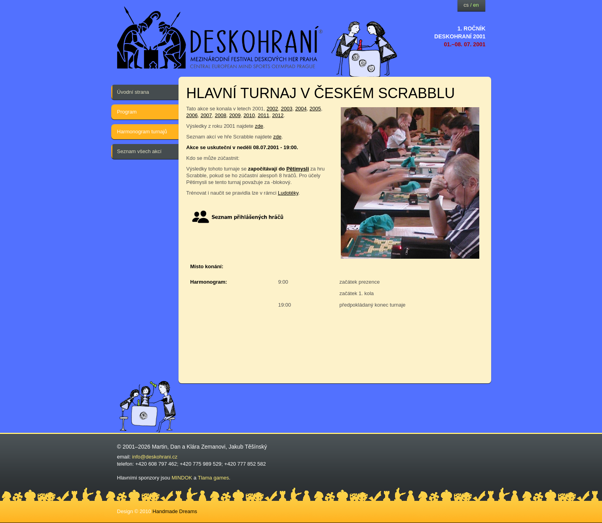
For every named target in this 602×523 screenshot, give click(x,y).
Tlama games (213, 478)
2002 (272, 109)
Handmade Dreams (174, 511)
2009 (235, 115)
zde (259, 126)
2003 (286, 109)
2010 (249, 115)
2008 (220, 115)
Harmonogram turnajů (142, 132)
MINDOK (182, 478)
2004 (301, 109)
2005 (315, 109)
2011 (263, 115)
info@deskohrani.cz (154, 457)
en (476, 5)
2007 (206, 115)
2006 (192, 115)
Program (127, 112)
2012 (277, 115)
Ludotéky (288, 193)
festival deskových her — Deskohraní (220, 38)
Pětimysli (297, 169)
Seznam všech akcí (139, 151)
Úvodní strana (133, 92)
